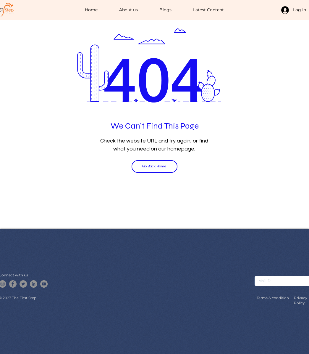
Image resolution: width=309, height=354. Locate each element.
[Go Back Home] (154, 166)
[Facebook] (13, 284)
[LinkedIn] (33, 284)
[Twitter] (23, 284)
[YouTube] (44, 284)
